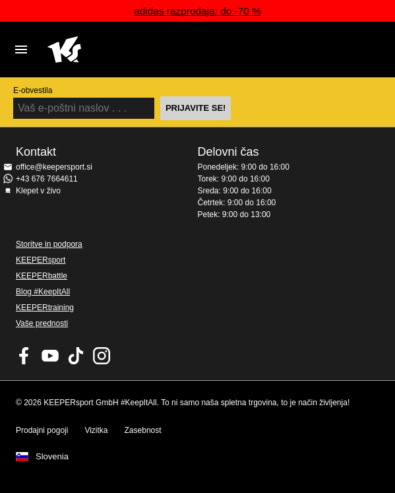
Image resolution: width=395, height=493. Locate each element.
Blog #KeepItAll (43, 291)
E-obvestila (32, 90)
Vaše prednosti (42, 323)
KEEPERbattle (41, 275)
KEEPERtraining (45, 307)
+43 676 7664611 (47, 178)
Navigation (21, 49)
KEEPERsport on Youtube (50, 355)
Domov (184, 49)
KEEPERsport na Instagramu (101, 355)
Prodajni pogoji (42, 430)
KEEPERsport (40, 260)
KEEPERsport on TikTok (75, 355)
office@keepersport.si (54, 167)
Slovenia (52, 456)
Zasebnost (143, 430)
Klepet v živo (38, 190)
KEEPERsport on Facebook (24, 355)
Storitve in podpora (49, 244)
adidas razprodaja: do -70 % (197, 10)
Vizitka (95, 430)
